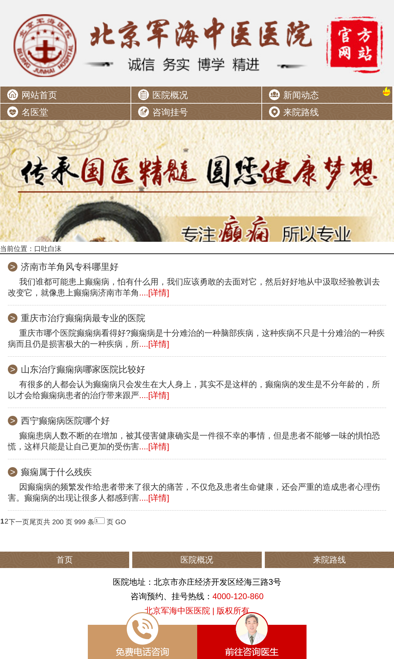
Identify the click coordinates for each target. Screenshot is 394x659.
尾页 (36, 522)
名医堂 (35, 112)
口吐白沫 (48, 248)
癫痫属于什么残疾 (56, 472)
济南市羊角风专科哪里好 (70, 267)
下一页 (19, 522)
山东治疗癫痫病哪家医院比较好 (83, 369)
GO (120, 522)
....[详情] (154, 292)
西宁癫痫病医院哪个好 (65, 421)
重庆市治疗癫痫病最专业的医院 (83, 318)
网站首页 (39, 95)
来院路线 (301, 112)
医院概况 (170, 95)
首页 (64, 559)
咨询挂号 (170, 112)
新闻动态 (301, 95)
